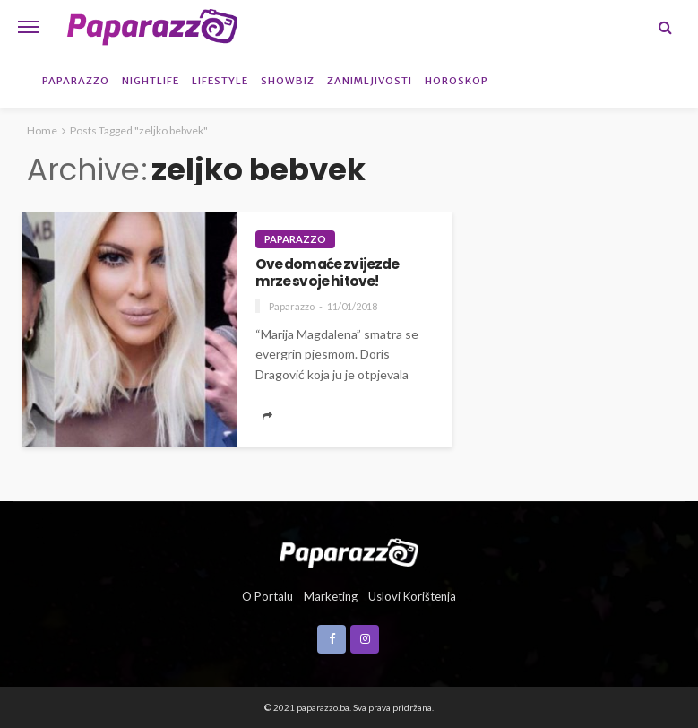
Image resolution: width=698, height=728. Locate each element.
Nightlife (150, 80)
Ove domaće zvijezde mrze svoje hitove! (327, 273)
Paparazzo (75, 80)
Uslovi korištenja (412, 596)
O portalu (267, 596)
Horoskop (456, 80)
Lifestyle (220, 80)
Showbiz (288, 80)
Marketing (331, 596)
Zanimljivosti (369, 80)
